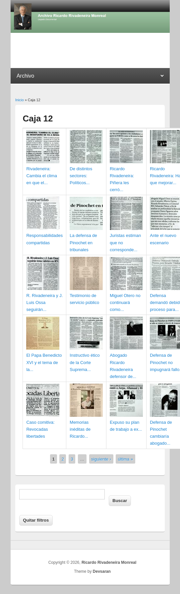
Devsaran (102, 571)
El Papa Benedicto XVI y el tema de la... (44, 362)
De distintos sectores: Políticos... (81, 175)
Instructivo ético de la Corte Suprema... (84, 362)
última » (125, 458)
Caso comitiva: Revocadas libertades (40, 429)
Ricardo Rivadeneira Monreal (109, 562)
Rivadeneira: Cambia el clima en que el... (41, 175)
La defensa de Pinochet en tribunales (83, 242)
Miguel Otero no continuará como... (125, 302)
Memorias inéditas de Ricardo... (80, 429)
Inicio (19, 100)
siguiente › (101, 458)
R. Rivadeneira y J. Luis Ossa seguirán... (44, 302)
